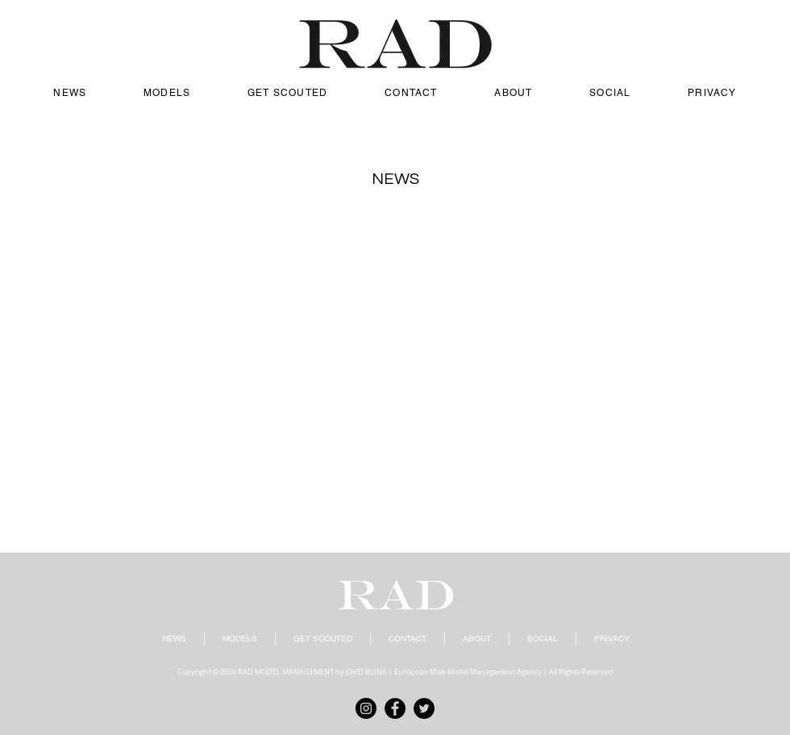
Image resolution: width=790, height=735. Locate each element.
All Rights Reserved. (582, 672)
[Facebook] (395, 708)
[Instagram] (366, 708)
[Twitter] (424, 708)
